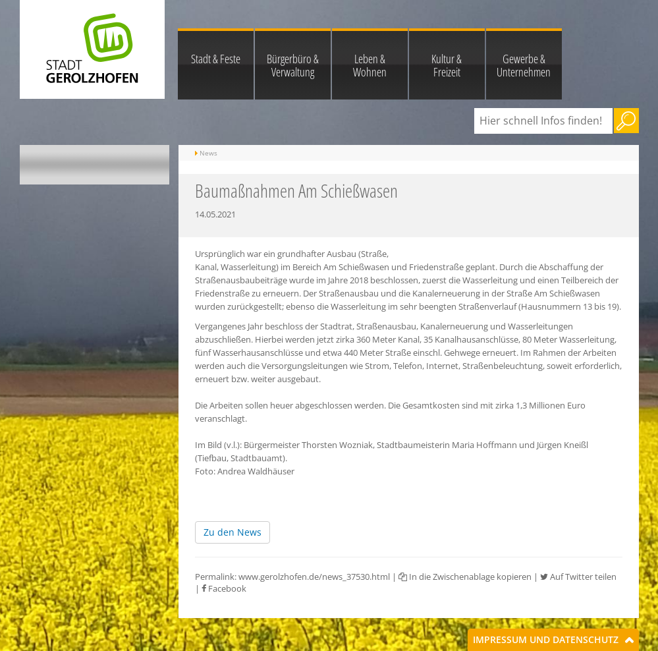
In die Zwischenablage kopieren (465, 576)
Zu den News (232, 532)
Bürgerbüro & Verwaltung (293, 65)
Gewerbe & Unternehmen (524, 65)
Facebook (224, 588)
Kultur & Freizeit (446, 65)
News (208, 152)
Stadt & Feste (215, 59)
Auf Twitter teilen (578, 576)
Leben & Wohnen (370, 65)
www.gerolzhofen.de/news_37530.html (314, 576)
